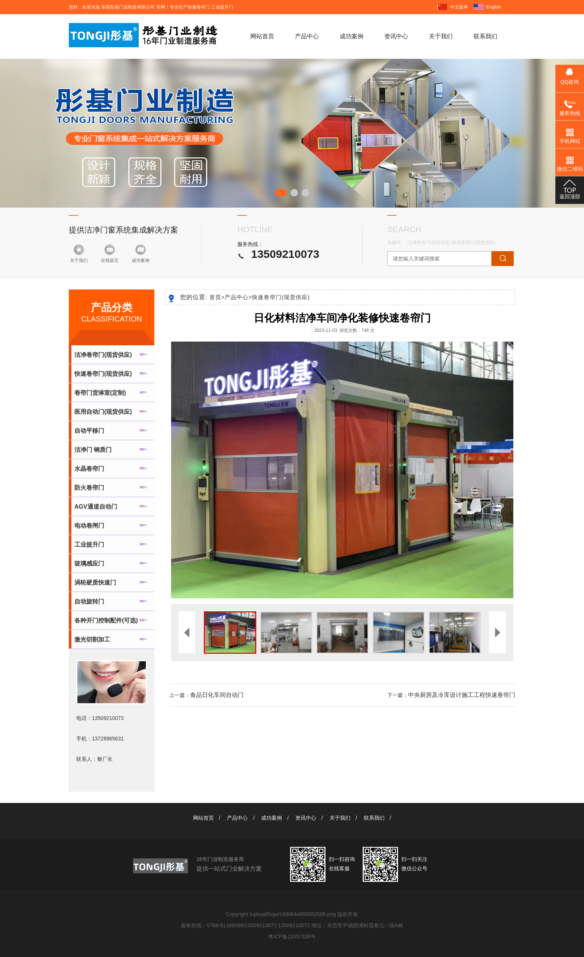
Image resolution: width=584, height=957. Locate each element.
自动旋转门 (89, 601)
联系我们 (485, 36)
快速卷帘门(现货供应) (473, 242)
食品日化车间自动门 (217, 695)
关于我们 (441, 36)
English (493, 7)
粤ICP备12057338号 (292, 937)
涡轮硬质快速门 (95, 582)
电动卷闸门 (89, 525)
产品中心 (307, 36)
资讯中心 (396, 36)
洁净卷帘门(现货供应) (429, 242)
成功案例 (351, 36)
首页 (217, 297)
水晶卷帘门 (89, 468)
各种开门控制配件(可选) (106, 620)
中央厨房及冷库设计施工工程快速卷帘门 (461, 695)
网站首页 (262, 36)
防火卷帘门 (89, 487)
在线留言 (110, 260)
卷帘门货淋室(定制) (100, 393)
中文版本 (459, 7)
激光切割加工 (92, 639)
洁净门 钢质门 (93, 450)
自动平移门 (89, 431)
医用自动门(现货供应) (103, 412)
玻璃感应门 (89, 563)
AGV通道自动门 (95, 506)
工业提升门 (89, 544)
